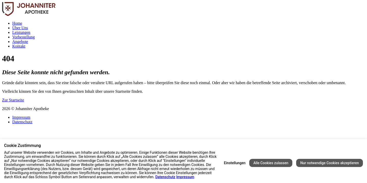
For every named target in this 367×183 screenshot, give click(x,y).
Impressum (21, 117)
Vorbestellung (23, 37)
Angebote (20, 41)
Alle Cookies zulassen (270, 163)
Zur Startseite (13, 100)
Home (17, 23)
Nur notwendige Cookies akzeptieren (329, 163)
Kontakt (18, 46)
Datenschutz (22, 122)
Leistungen (21, 32)
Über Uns (20, 28)
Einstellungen (235, 163)
